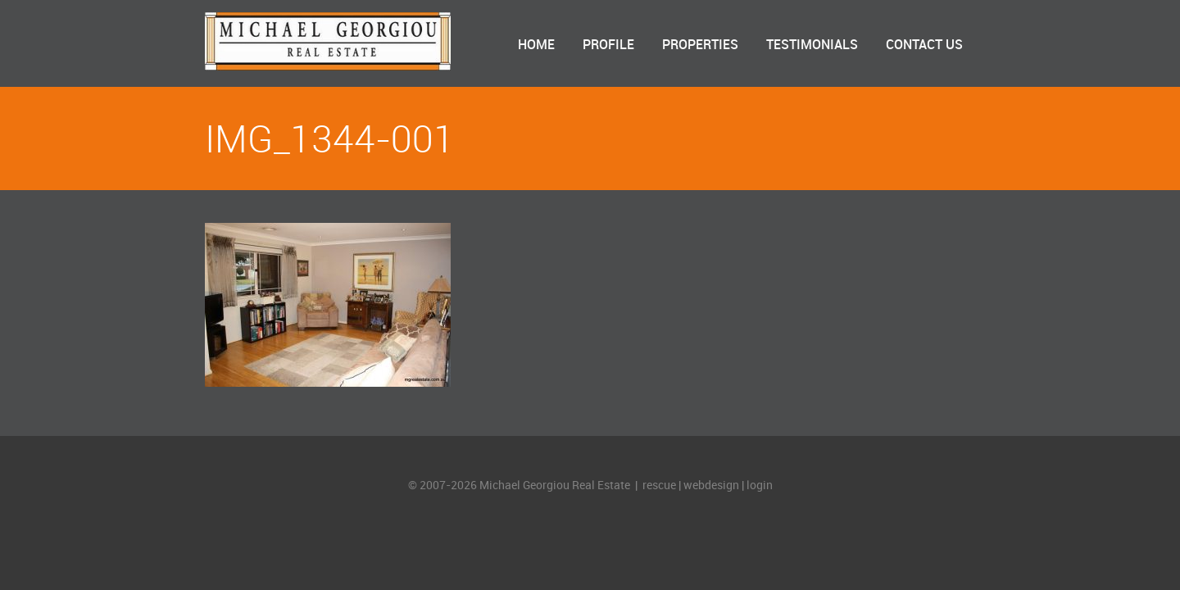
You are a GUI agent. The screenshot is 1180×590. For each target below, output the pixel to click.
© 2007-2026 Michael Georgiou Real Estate (520, 485)
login (760, 485)
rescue (659, 485)
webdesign (711, 485)
